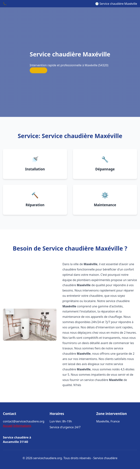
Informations (22, 426)
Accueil (8, 426)
